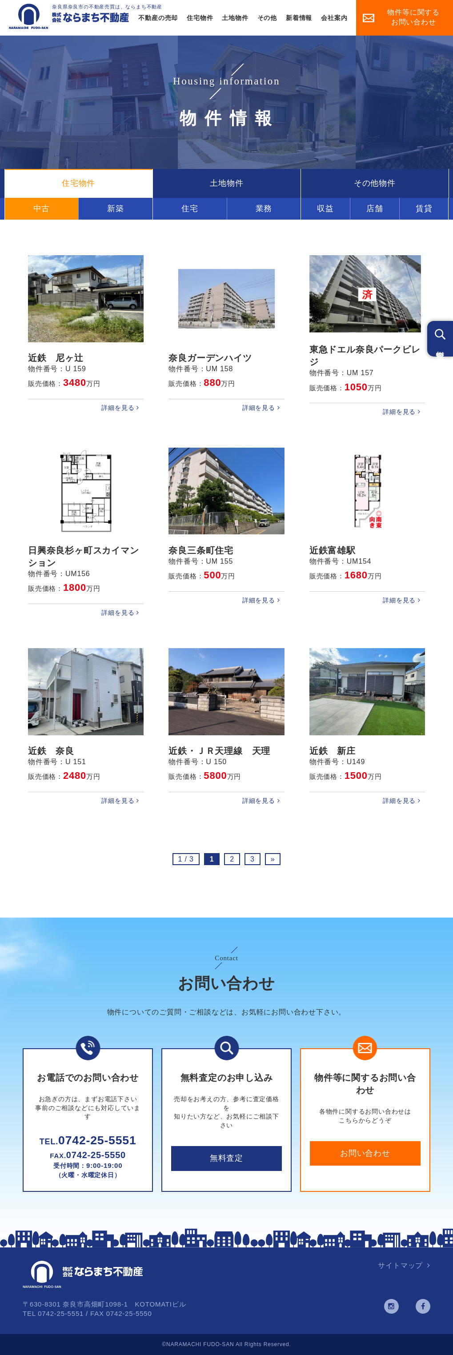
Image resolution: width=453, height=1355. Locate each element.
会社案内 (334, 17)
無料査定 (226, 1158)
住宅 (189, 208)
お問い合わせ (365, 1153)
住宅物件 (200, 17)
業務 (264, 208)
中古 (41, 208)
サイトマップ (400, 1265)
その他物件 (375, 183)
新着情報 (299, 17)
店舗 (374, 208)
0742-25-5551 (88, 1140)
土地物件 (235, 17)
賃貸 (424, 208)
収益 (325, 208)
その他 (267, 17)
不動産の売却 (158, 17)
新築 (115, 208)
